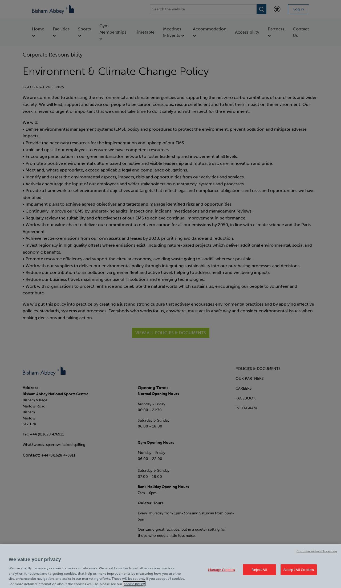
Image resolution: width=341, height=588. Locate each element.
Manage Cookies (221, 573)
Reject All (259, 573)
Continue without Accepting (317, 554)
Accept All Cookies (298, 573)
